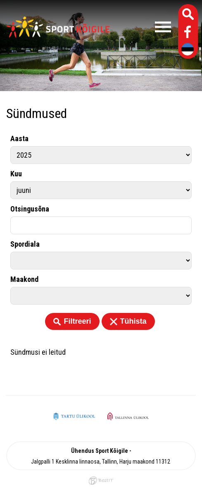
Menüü (144, 27)
